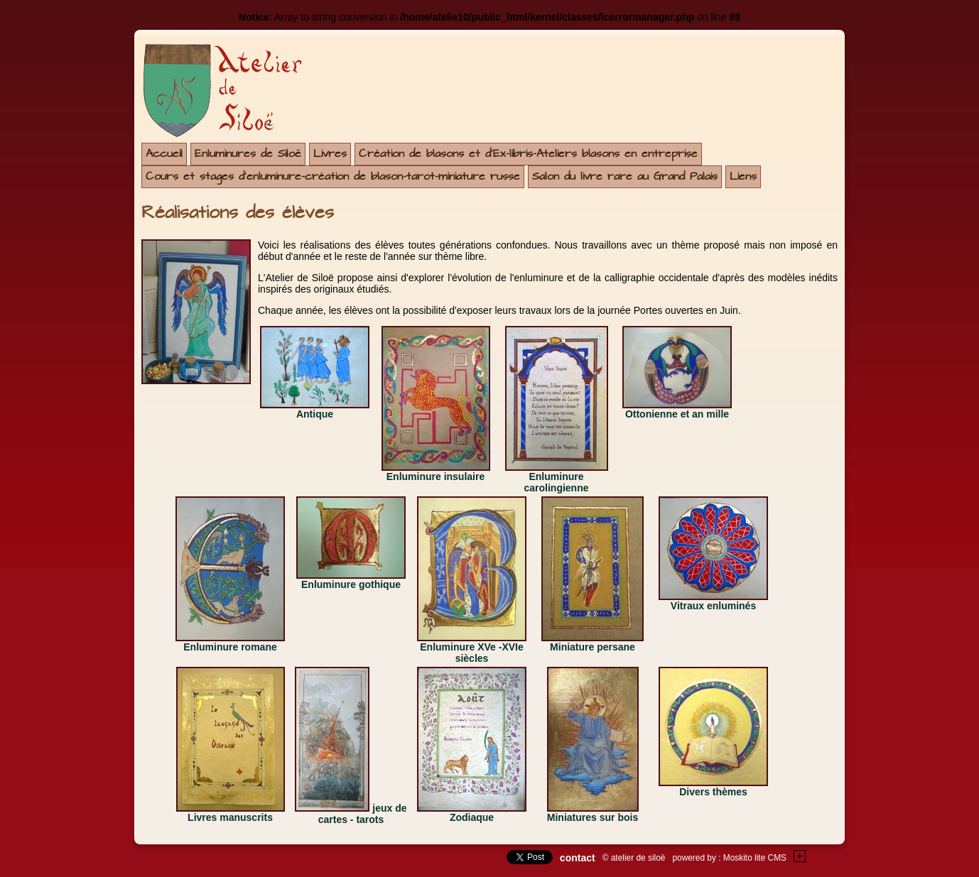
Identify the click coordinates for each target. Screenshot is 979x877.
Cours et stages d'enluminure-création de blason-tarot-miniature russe (333, 176)
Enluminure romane (229, 647)
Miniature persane (592, 647)
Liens (743, 176)
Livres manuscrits (230, 817)
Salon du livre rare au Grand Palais (625, 176)
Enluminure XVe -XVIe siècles (472, 652)
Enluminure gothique (351, 584)
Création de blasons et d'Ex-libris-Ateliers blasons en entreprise (528, 154)
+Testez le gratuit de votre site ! (800, 856)
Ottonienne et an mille (677, 414)
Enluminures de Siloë (248, 154)
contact (577, 858)
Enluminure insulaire (435, 476)
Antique (314, 414)
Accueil (164, 154)
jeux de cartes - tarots (362, 813)
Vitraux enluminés (713, 605)
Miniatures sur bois (592, 817)
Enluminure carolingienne (556, 482)
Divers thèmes (713, 791)
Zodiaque (472, 817)
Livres (330, 154)
